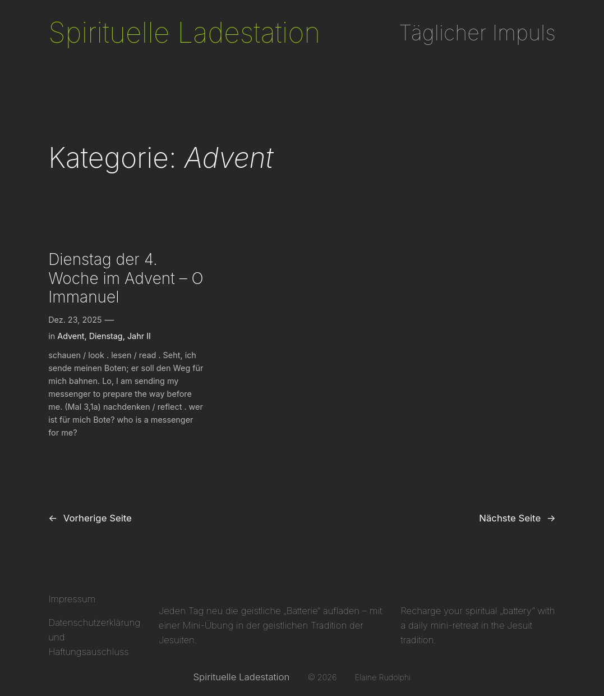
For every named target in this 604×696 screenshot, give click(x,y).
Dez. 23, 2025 (75, 319)
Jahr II (139, 336)
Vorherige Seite (90, 518)
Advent (70, 336)
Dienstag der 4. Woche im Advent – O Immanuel (126, 278)
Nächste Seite (517, 518)
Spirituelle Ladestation (184, 32)
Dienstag (106, 336)
